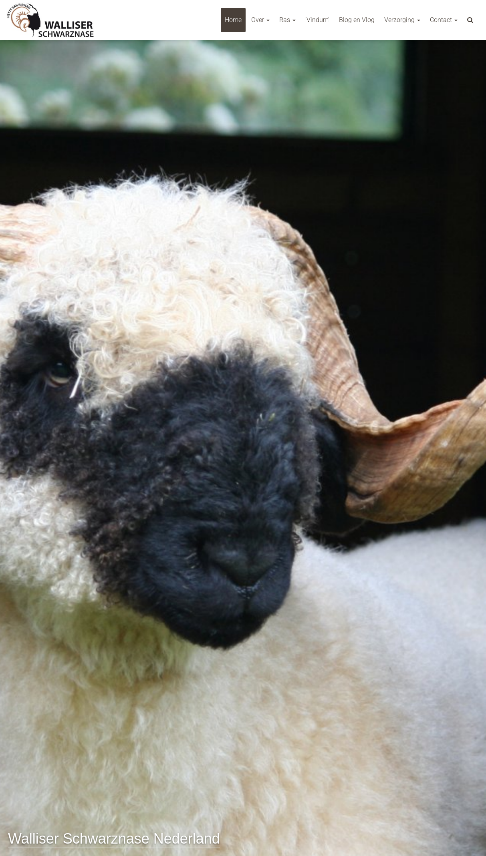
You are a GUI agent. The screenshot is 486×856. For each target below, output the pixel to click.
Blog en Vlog (357, 20)
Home (233, 20)
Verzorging (402, 20)
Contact (444, 20)
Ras (287, 20)
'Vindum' (317, 20)
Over (260, 20)
